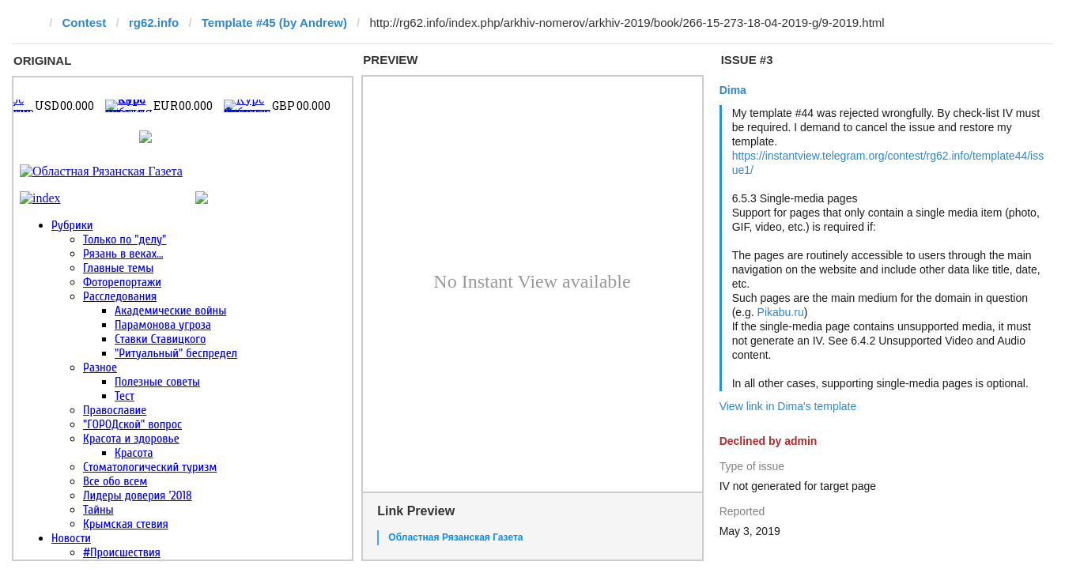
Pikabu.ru (780, 312)
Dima (732, 90)
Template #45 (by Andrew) (274, 22)
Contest (84, 22)
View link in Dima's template (788, 406)
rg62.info (154, 22)
